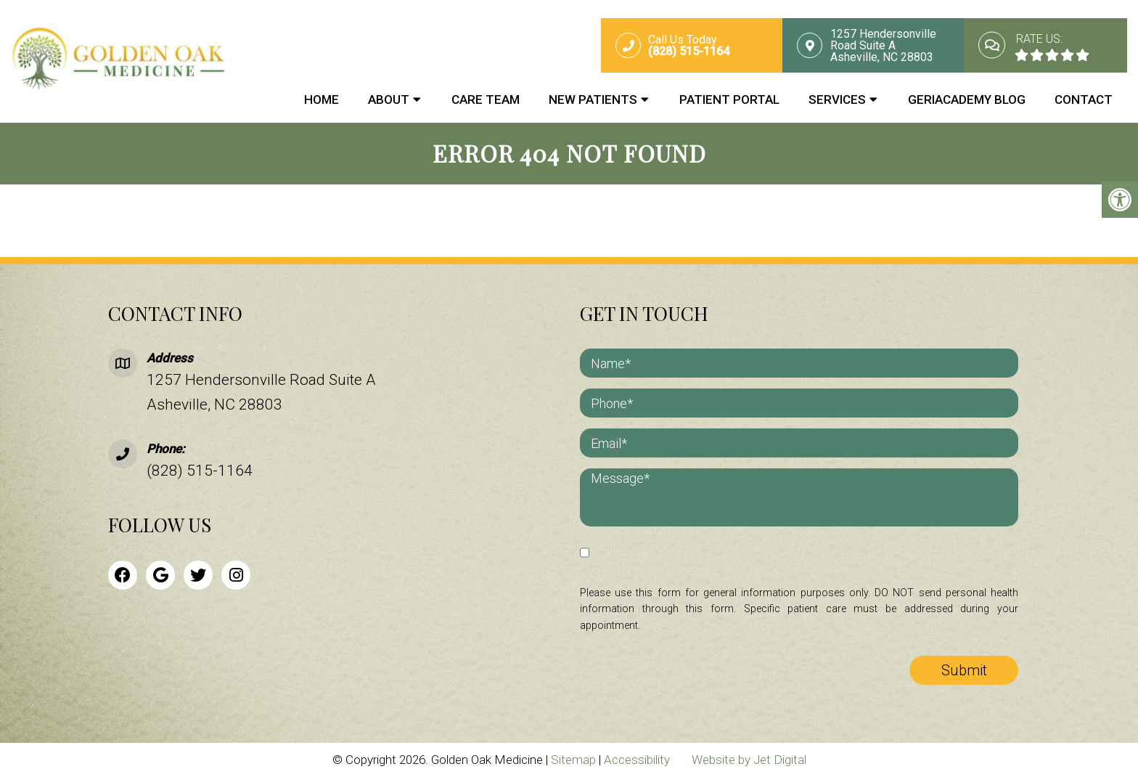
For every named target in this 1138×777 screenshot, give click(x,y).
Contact (1084, 99)
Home (321, 99)
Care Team (485, 99)
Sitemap (573, 759)
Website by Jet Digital (749, 759)
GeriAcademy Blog (967, 99)
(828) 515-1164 (200, 470)
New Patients (593, 99)
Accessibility (637, 759)
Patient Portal (729, 99)
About (388, 99)
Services (837, 99)
